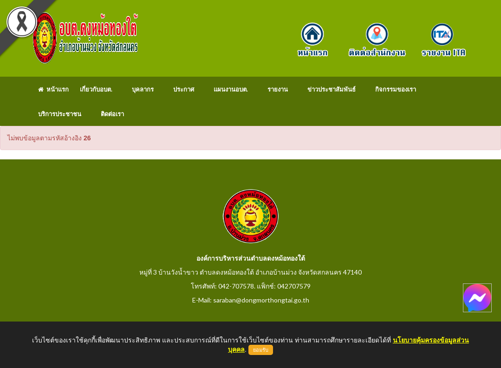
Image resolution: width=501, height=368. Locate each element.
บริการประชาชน (59, 114)
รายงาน (277, 89)
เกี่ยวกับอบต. (96, 89)
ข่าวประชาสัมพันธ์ (331, 89)
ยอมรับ (260, 350)
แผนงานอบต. (231, 89)
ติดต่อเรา (112, 114)
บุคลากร (143, 89)
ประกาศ (183, 89)
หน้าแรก (53, 89)
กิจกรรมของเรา (395, 89)
